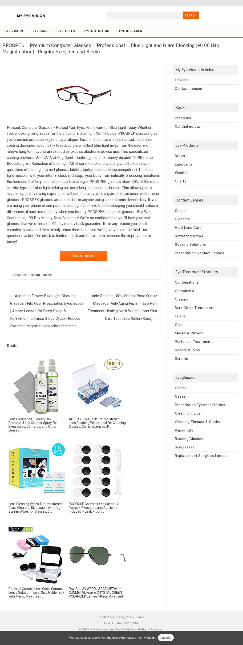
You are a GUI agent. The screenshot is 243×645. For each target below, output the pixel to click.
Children (182, 80)
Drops (180, 156)
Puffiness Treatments (194, 342)
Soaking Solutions (190, 244)
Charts (180, 181)
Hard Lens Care (188, 228)
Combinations (187, 282)
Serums (181, 358)
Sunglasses (185, 447)
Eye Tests (66, 31)
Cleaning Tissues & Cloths (197, 422)
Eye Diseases (130, 31)
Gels (178, 325)
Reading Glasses (40, 275)
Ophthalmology (188, 126)
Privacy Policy (125, 617)
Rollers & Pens (187, 350)
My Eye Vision (125, 629)
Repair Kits (184, 430)
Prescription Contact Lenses (199, 253)
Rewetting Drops (189, 236)
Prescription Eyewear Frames (200, 405)
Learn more (84, 255)
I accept (166, 637)
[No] (237, 637)
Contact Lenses (188, 89)
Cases (180, 211)
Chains (181, 388)
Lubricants (184, 164)
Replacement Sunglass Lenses (201, 456)
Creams (181, 299)
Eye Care (40, 31)
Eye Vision (14, 31)
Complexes (184, 291)
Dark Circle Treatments (195, 308)
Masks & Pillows (189, 333)
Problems (183, 118)
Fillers (180, 316)
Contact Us (106, 617)
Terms (140, 617)
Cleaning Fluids (188, 413)
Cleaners (182, 219)
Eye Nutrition (97, 31)
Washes (182, 173)
